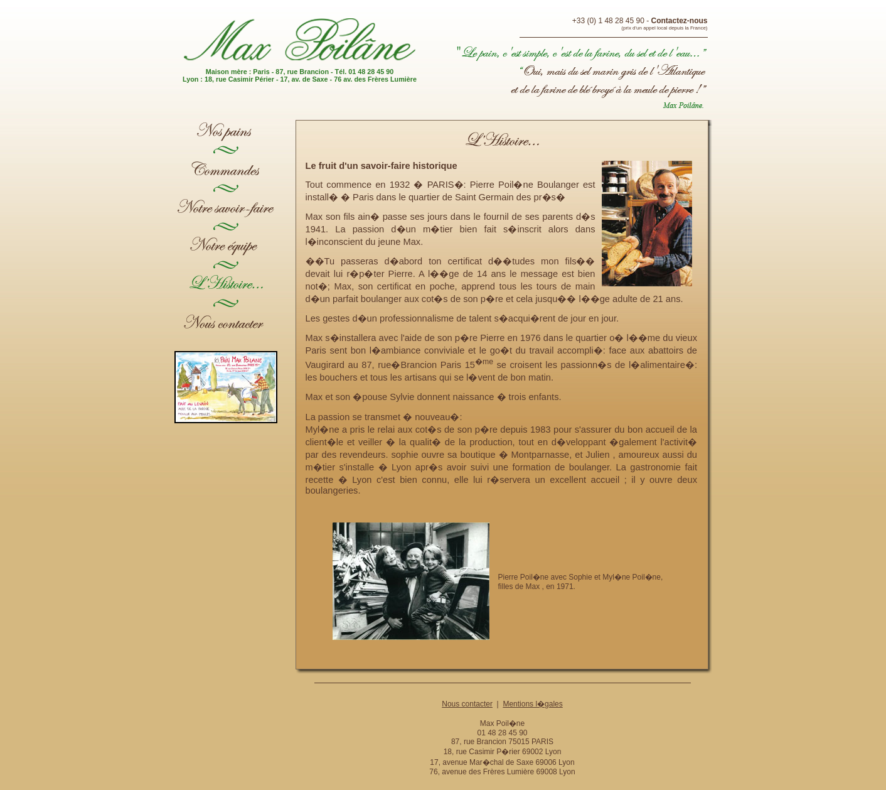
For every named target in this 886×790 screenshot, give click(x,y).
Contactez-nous (679, 20)
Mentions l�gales (532, 704)
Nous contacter (467, 704)
